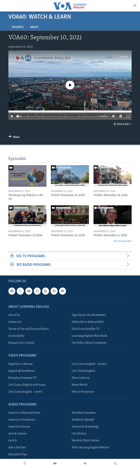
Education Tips (17, 454)
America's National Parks (24, 413)
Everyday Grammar (84, 413)
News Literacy (81, 377)
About (34, 27)
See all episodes (123, 241)
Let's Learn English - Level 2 (89, 364)
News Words (80, 384)
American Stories (19, 426)
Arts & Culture (17, 433)
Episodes (18, 27)
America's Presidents (21, 419)
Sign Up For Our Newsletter (89, 315)
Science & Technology (85, 426)
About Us (14, 315)
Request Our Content (21, 343)
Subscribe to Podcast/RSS (88, 322)
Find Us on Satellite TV (86, 329)
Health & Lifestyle (83, 419)
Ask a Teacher (17, 447)
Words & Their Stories (85, 440)
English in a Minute (20, 364)
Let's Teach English (83, 371)
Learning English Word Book (89, 336)
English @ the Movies (21, 371)
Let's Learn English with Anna (27, 384)
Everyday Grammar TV (22, 377)
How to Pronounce (83, 391)
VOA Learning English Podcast (90, 447)
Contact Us (15, 322)
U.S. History (79, 433)
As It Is (12, 440)
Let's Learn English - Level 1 (25, 391)
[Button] (14, 137)
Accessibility (16, 336)
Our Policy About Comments (89, 343)
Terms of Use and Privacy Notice (28, 329)
